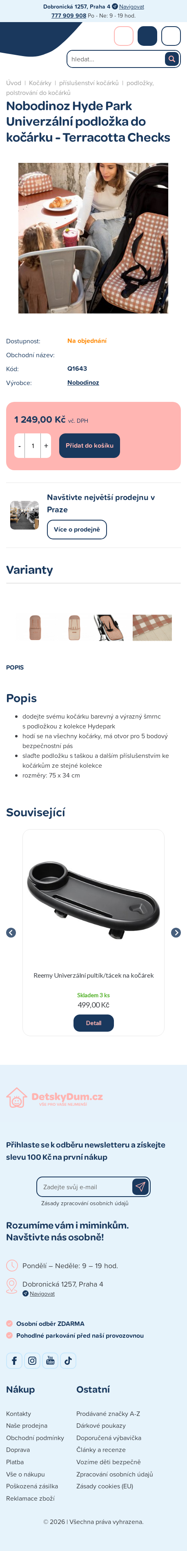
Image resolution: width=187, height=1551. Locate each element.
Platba (15, 1461)
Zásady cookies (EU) (104, 1485)
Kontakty (18, 1413)
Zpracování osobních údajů (114, 1474)
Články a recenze (101, 1449)
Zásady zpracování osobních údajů (85, 1203)
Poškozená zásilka (32, 1485)
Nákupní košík (147, 36)
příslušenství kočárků (89, 82)
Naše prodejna (26, 1425)
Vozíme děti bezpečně (108, 1461)
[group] (93, 932)
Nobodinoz (83, 382)
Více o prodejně (77, 529)
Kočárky (40, 82)
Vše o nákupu (25, 1474)
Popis (15, 667)
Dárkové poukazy (101, 1425)
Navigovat (131, 6)
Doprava (18, 1449)
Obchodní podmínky (35, 1437)
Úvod (13, 82)
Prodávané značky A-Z (108, 1413)
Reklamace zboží (30, 1498)
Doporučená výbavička (108, 1437)
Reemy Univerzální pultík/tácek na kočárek (93, 975)
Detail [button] (93, 1022)
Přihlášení (124, 36)
